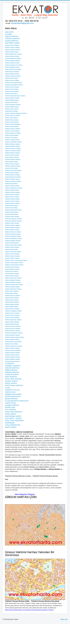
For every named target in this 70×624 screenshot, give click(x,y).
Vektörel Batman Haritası (12, 153)
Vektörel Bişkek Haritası (12, 74)
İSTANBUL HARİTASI (12, 366)
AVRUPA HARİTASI (12, 372)
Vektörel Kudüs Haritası (12, 223)
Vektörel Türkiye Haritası (12, 47)
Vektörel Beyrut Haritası (12, 71)
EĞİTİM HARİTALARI (12, 396)
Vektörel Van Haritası (11, 137)
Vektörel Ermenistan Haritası (13, 82)
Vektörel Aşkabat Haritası (12, 60)
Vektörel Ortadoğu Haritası (13, 236)
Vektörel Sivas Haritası (12, 122)
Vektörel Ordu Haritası (11, 109)
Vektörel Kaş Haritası (11, 183)
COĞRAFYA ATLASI (12, 390)
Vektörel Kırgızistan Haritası (13, 221)
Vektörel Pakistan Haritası (13, 240)
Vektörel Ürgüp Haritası (12, 190)
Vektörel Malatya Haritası (12, 359)
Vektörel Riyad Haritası (12, 243)
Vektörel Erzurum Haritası (12, 328)
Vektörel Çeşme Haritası (12, 201)
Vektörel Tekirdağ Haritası (12, 124)
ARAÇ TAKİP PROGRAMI (14, 421)
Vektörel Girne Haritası (12, 89)
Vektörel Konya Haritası (12, 355)
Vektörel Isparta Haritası (12, 339)
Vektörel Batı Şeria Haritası (13, 69)
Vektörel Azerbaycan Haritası (13, 65)
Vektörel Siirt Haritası (11, 117)
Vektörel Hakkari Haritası (12, 335)
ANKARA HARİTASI (12, 368)
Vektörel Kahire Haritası (12, 216)
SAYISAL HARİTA (11, 381)
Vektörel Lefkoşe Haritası (12, 225)
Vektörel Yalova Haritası (12, 164)
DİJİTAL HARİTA (11, 383)
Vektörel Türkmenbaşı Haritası (14, 262)
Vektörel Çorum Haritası (12, 315)
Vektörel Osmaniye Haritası (13, 170)
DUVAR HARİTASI (11, 41)
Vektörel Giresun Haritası (12, 330)
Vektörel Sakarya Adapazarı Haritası (16, 113)
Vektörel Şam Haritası (11, 249)
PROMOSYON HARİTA (13, 394)
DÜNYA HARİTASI (11, 36)
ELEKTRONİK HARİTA (13, 416)
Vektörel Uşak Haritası (11, 135)
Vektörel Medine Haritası (12, 227)
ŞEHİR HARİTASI (11, 399)
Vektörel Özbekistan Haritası (13, 238)
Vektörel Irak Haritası (11, 93)
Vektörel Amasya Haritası (12, 295)
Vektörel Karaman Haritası (13, 148)
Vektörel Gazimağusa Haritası (14, 85)
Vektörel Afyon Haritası (12, 291)
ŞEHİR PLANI (10, 407)
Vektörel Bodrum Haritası (12, 175)
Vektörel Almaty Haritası (12, 56)
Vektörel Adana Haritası (12, 273)
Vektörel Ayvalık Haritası (12, 199)
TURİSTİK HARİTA (12, 374)
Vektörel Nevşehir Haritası (13, 104)
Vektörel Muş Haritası (11, 102)
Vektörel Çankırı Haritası (12, 313)
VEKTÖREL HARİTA (12, 43)
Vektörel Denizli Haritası (12, 317)
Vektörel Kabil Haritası (11, 214)
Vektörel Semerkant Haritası (13, 245)
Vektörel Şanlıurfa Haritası (13, 133)
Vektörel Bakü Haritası (11, 52)
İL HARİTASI (9, 363)
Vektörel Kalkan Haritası (12, 185)
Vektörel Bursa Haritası (12, 276)
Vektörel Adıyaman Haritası (13, 289)
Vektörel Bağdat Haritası (12, 67)
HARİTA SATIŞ (10, 403)
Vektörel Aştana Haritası (12, 63)
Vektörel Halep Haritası (12, 91)
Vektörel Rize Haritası (11, 111)
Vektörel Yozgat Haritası (12, 139)
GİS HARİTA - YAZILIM (13, 418)
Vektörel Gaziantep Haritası (13, 278)
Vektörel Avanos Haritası (12, 203)
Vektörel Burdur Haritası (12, 308)
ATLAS (7, 388)
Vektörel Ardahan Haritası (12, 159)
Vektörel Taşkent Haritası (12, 256)
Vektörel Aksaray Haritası (12, 144)
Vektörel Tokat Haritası (12, 126)
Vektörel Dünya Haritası (12, 45)
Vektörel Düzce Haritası (12, 172)
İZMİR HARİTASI (11, 370)
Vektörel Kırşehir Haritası (12, 352)
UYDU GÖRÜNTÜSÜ (12, 425)
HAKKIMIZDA (10, 423)
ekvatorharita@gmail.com (22, 23)
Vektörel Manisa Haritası (12, 361)
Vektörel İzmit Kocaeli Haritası (14, 284)
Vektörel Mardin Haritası (12, 98)
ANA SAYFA (9, 32)
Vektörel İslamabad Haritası (13, 210)
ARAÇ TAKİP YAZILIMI (13, 379)
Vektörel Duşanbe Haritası (13, 76)
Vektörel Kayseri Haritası (12, 348)
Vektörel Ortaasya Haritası (13, 234)
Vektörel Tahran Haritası (12, 254)
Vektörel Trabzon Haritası (12, 128)
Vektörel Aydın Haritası (12, 300)
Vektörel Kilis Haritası (11, 168)
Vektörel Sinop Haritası (12, 120)
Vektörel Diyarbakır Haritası (13, 319)
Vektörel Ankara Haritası (12, 269)
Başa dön (64, 619)
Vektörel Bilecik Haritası (12, 302)
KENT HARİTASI (11, 377)
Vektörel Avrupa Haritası (12, 267)
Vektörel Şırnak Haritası (12, 155)
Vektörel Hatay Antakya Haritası (14, 337)
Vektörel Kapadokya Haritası (13, 188)
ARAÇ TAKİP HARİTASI (13, 412)
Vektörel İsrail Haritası (11, 212)
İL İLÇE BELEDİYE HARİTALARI (16, 401)
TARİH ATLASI (10, 392)
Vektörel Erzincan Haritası (13, 326)
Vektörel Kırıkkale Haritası (13, 150)
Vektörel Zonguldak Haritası (13, 142)
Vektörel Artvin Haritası (12, 297)
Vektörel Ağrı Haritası (11, 293)
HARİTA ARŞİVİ (10, 427)
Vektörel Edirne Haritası (12, 322)
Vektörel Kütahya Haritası (12, 357)
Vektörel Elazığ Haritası (12, 324)
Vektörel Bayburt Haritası (12, 146)
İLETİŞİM (8, 34)
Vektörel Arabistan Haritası (13, 58)
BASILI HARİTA (10, 414)
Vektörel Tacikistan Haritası (13, 251)
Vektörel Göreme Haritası (12, 192)
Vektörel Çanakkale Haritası (13, 311)
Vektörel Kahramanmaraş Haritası (15, 95)
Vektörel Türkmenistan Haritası (14, 265)
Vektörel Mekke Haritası (12, 229)
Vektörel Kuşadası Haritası (13, 181)
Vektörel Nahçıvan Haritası (13, 232)
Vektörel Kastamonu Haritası (13, 346)
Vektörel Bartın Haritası (12, 157)
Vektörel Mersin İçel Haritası (13, 341)
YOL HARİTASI (10, 410)
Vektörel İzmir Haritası (11, 271)
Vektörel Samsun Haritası (12, 115)
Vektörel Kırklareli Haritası (13, 350)
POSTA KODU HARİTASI (14, 385)
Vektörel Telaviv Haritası (12, 258)
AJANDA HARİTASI (12, 405)
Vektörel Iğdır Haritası (11, 161)
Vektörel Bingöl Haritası (12, 304)
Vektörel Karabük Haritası (12, 166)
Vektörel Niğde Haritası (12, 106)
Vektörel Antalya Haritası (12, 286)
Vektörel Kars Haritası (11, 344)
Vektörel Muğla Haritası (12, 100)
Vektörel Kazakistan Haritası (13, 218)
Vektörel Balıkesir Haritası (13, 280)
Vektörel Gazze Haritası (12, 87)
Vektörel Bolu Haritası (11, 205)
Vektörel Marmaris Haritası (13, 177)
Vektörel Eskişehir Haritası (13, 282)
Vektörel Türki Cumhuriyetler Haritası (16, 260)
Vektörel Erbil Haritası (11, 78)
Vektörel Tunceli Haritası (12, 131)
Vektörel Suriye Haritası (12, 247)
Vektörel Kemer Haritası (12, 196)
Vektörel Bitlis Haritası (11, 306)
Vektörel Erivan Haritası (12, 80)
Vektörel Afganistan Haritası (13, 54)
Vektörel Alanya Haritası (12, 194)
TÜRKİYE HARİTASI (12, 39)
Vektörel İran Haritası (11, 207)
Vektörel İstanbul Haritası (12, 49)
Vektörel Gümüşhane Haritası (14, 333)
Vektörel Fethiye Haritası (12, 179)
